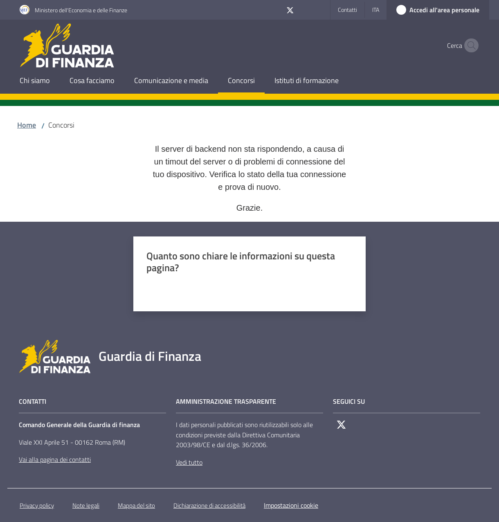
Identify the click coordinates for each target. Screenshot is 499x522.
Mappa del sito (136, 505)
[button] (469, 45)
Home (26, 124)
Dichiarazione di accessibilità (209, 505)
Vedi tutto (189, 462)
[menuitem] (35, 81)
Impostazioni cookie (291, 505)
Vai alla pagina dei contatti (55, 459)
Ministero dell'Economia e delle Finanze (81, 10)
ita (375, 9)
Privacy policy (37, 505)
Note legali (85, 505)
